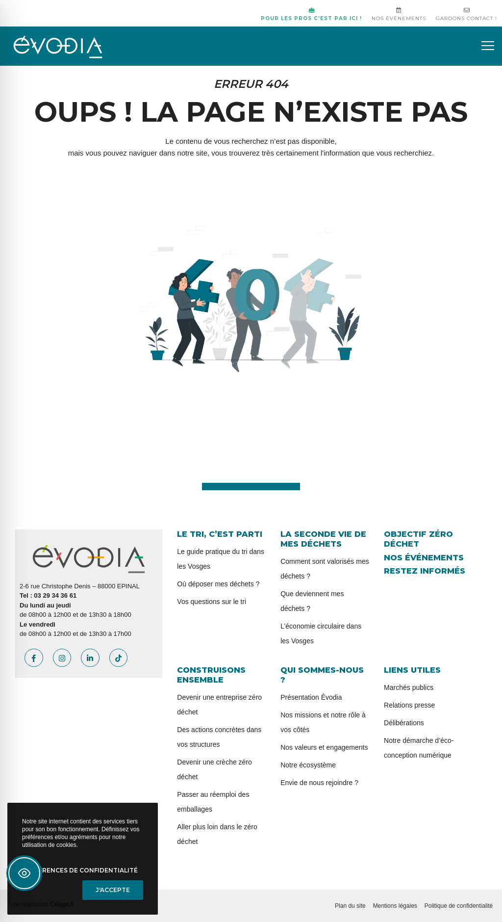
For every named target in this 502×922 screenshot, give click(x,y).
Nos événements (399, 14)
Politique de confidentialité (459, 905)
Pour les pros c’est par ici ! (311, 14)
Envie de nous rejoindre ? (319, 783)
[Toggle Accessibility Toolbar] (24, 873)
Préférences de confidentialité (80, 870)
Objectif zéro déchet (418, 539)
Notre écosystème (308, 765)
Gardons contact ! (466, 14)
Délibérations (404, 723)
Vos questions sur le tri (211, 602)
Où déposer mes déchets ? (218, 584)
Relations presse (409, 705)
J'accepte (113, 890)
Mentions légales (395, 905)
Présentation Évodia (311, 697)
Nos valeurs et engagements (324, 747)
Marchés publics (408, 687)
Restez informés (424, 571)
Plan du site (350, 905)
